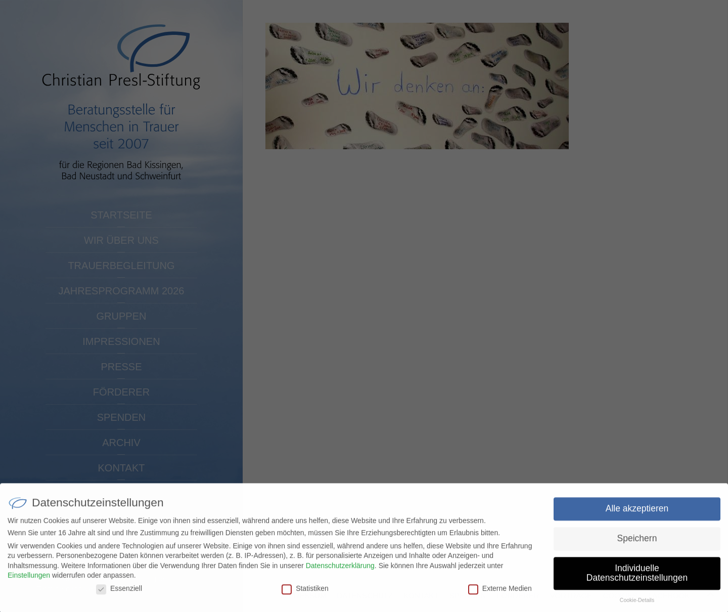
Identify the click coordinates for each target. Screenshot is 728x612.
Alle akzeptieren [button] (637, 513)
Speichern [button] (637, 543)
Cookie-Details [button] (637, 604)
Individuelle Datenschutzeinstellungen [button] (637, 577)
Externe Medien (500, 593)
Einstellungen (29, 580)
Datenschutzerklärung (340, 570)
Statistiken (305, 593)
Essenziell (119, 593)
